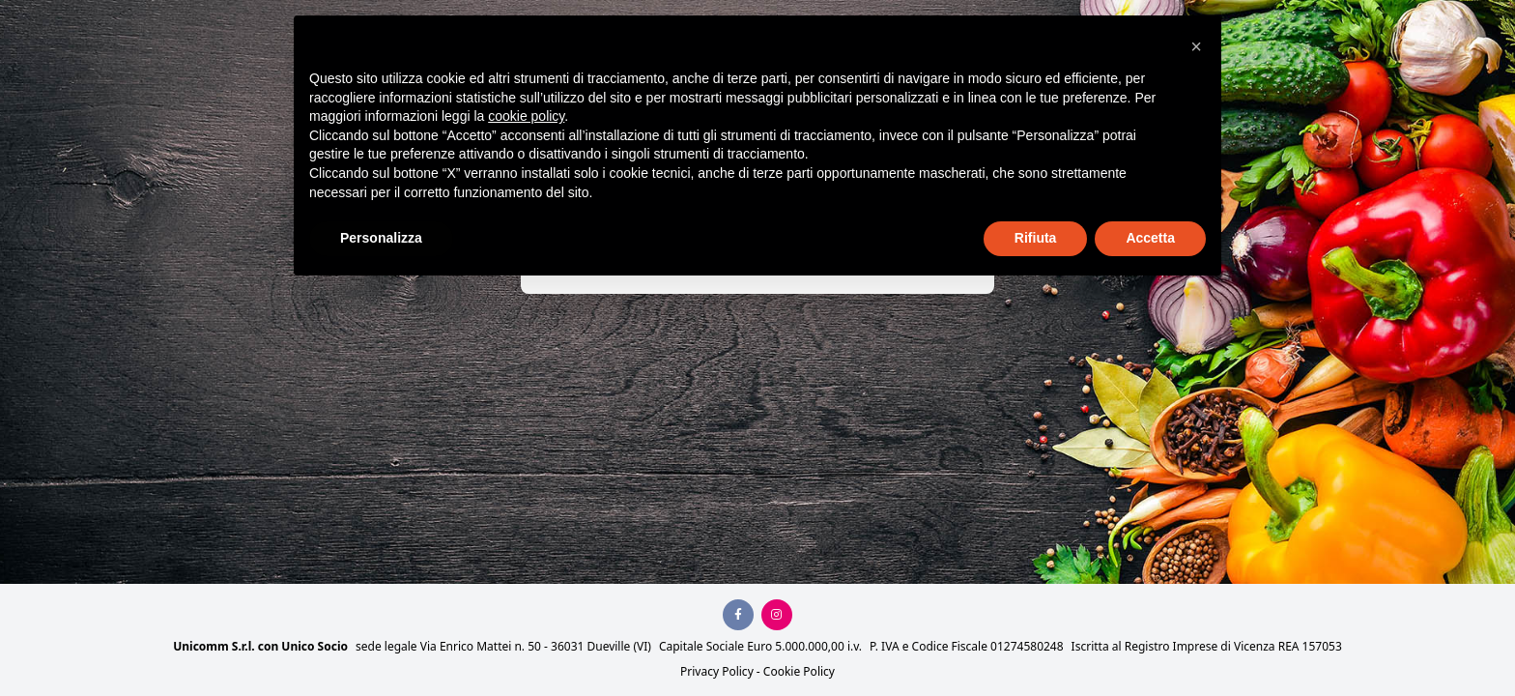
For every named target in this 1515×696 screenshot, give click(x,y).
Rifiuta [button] (1036, 238)
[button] (1196, 46)
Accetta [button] (1150, 238)
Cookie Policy (799, 671)
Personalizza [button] (381, 238)
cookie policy (526, 116)
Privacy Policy (717, 671)
